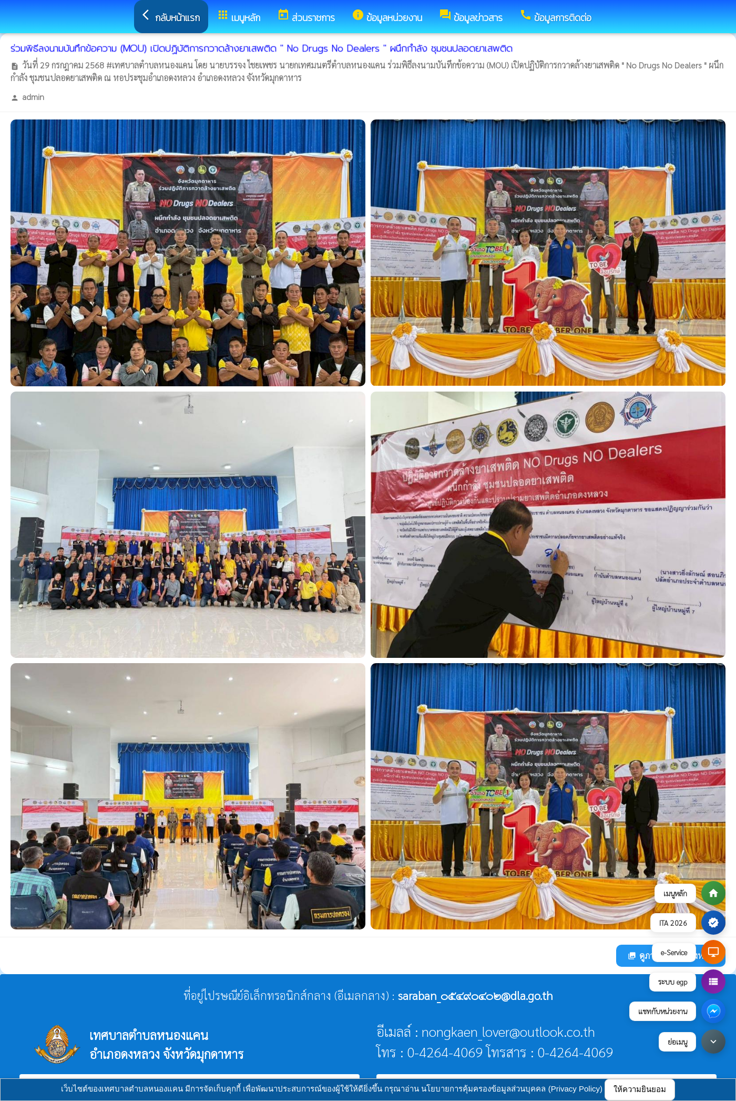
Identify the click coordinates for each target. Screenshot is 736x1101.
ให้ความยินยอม (640, 1089)
